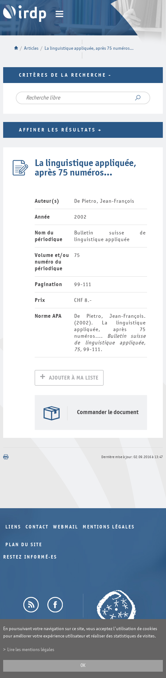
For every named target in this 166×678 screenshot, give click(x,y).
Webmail (65, 527)
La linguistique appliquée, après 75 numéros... (88, 48)
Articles (31, 48)
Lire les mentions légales (30, 649)
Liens (13, 527)
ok (83, 665)
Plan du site (23, 545)
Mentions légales (109, 527)
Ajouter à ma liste (73, 378)
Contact (37, 527)
